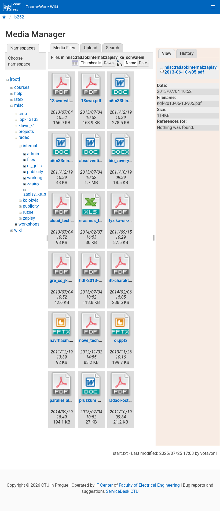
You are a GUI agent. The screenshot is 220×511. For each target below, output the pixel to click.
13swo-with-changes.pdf (74, 100)
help (18, 93)
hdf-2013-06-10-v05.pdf (103, 280)
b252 (19, 17)
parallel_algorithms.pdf (72, 400)
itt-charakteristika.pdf (130, 280)
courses (22, 87)
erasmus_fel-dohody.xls (102, 220)
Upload (90, 47)
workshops (29, 224)
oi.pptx (120, 340)
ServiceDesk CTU (122, 491)
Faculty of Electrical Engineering (149, 485)
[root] (15, 79)
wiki (18, 230)
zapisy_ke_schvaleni (42, 194)
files (31, 159)
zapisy (33, 183)
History (187, 53)
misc (19, 105)
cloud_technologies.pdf (72, 220)
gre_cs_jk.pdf (62, 280)
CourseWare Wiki (30, 7)
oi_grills (34, 165)
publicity (35, 171)
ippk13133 (29, 119)
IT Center (104, 485)
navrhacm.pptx (64, 340)
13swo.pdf (91, 100)
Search (112, 47)
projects (26, 131)
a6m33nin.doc (63, 160)
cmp (23, 113)
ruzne (28, 212)
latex (18, 99)
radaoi (25, 137)
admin (33, 153)
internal (30, 145)
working (34, 177)
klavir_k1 (27, 125)
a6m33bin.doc (122, 100)
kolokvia (31, 200)
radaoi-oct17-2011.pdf (131, 400)
